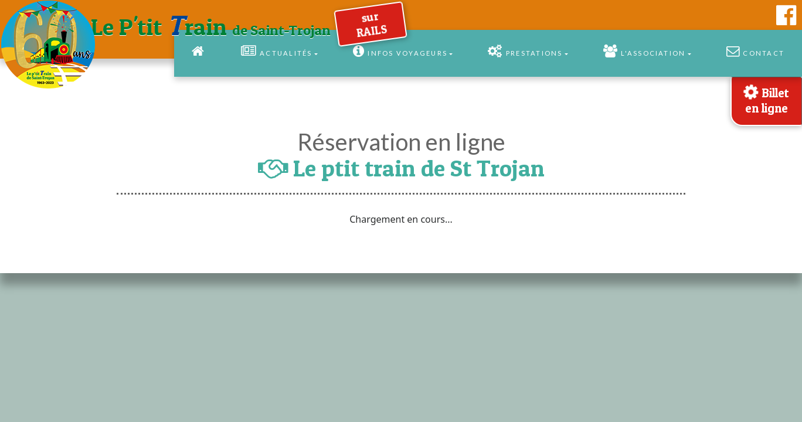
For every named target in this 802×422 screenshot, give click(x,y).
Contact (755, 51)
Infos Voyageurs (400, 51)
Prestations (525, 51)
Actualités (276, 51)
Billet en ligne (765, 98)
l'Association (644, 51)
